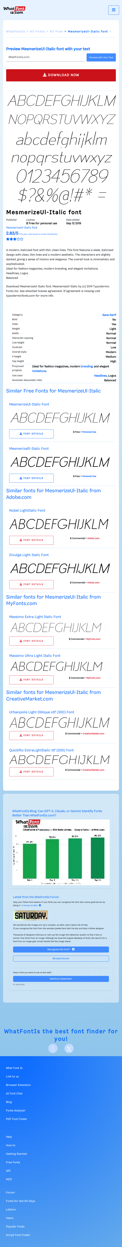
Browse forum (61, 958)
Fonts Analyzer (15, 1110)
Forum (10, 1192)
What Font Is (14, 1068)
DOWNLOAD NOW (61, 75)
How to (10, 1145)
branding (87, 366)
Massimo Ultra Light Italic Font (34, 656)
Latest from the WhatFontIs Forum (36, 897)
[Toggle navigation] (113, 10)
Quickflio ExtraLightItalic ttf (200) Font (41, 750)
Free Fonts (13, 1162)
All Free (56, 31)
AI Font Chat (14, 1093)
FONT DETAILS (31, 434)
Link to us (12, 1076)
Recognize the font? (61, 949)
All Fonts (37, 31)
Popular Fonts (15, 1226)
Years (9, 1218)
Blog (9, 1102)
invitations (39, 371)
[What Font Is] (14, 10)
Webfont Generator (61, 979)
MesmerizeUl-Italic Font (29, 404)
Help (9, 1137)
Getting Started (16, 1154)
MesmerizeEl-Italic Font (29, 449)
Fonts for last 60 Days (20, 1201)
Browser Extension (18, 1085)
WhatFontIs (15, 31)
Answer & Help (32, 905)
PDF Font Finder (16, 1119)
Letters (11, 1209)
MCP (9, 1179)
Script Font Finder (18, 1235)
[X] (69, 1048)
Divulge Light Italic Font (29, 555)
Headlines (100, 375)
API (8, 1171)
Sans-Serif (109, 315)
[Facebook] (53, 1048)
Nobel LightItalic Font (27, 510)
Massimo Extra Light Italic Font (35, 617)
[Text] (45, 57)
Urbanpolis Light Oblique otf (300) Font (41, 712)
